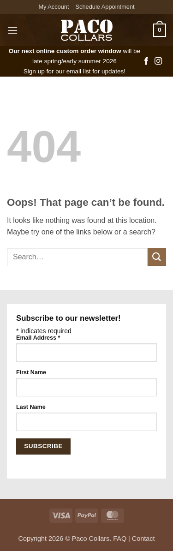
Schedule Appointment (105, 6)
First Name (31, 372)
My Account (53, 6)
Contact (143, 538)
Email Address (38, 338)
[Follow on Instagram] (158, 61)
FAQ (119, 538)
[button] (12, 30)
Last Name (31, 407)
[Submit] (157, 257)
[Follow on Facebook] (146, 61)
